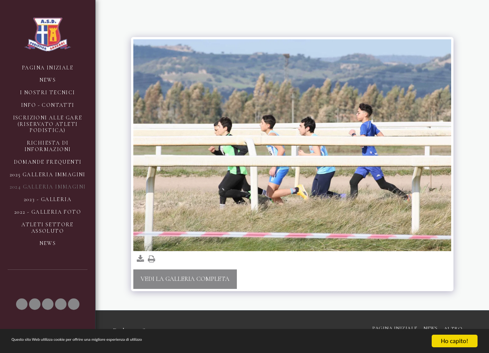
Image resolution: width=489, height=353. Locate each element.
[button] (22, 304)
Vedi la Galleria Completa (185, 279)
